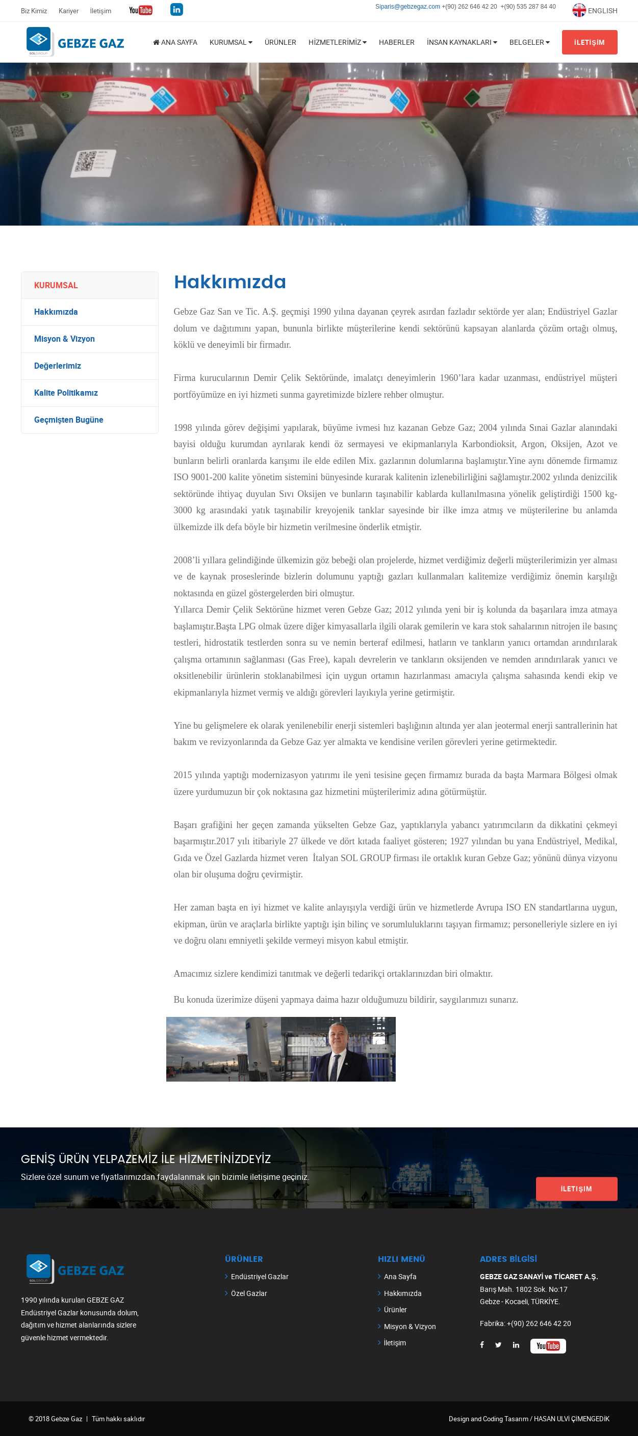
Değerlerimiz (58, 366)
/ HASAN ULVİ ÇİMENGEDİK (569, 1418)
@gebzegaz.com (418, 6)
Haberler (397, 42)
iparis (386, 6)
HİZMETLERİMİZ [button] (338, 42)
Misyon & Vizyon (64, 339)
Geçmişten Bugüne (69, 420)
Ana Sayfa (400, 1276)
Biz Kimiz (34, 10)
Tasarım (516, 1418)
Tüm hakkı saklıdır (118, 1418)
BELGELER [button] (529, 42)
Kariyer (69, 10)
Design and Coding (476, 1418)
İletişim (100, 10)
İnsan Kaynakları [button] (462, 42)
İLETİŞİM (589, 42)
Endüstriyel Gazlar (260, 1276)
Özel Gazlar (249, 1293)
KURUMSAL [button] (231, 42)
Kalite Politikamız (66, 393)
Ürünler (280, 42)
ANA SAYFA (175, 42)
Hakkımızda (56, 312)
